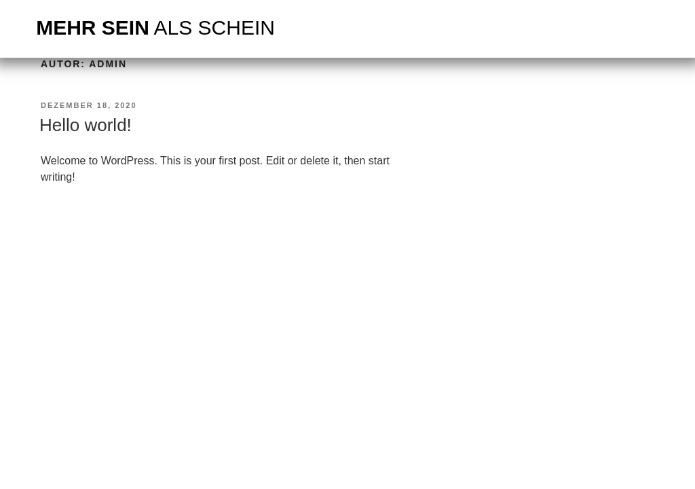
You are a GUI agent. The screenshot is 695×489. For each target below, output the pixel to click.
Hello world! (85, 125)
